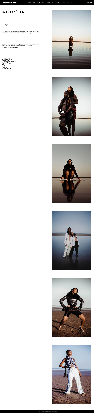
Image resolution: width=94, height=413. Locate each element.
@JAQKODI (16, 47)
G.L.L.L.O (3, 66)
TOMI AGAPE (4, 67)
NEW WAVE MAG (9, 2)
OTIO (3, 64)
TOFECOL (3, 65)
